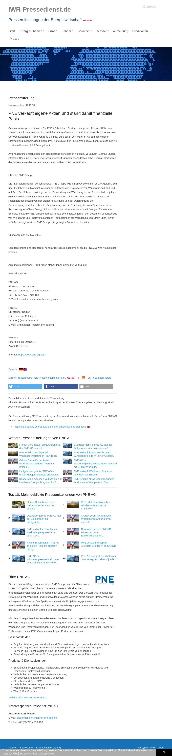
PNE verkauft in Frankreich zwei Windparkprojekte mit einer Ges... (42, 532)
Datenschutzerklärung (48, 747)
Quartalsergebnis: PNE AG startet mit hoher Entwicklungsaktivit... (96, 532)
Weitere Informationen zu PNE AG (27, 697)
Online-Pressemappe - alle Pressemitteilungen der (41, 377)
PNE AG (30, 105)
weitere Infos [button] (46, 753)
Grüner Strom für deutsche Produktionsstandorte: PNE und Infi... (96, 519)
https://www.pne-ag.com (31, 354)
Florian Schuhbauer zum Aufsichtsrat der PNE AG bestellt (40, 505)
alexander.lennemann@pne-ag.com (37, 717)
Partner (12, 747)
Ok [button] (164, 752)
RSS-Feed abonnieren (96, 377)
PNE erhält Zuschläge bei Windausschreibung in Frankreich (95, 505)
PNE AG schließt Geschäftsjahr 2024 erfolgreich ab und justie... (98, 558)
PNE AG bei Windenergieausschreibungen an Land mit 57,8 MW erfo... (43, 559)
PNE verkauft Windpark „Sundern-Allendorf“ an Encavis (98, 544)
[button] (25, 386)
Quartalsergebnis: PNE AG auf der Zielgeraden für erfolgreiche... (44, 519)
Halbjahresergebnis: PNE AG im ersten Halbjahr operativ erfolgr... (43, 546)
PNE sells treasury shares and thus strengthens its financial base (51, 426)
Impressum (26, 747)
